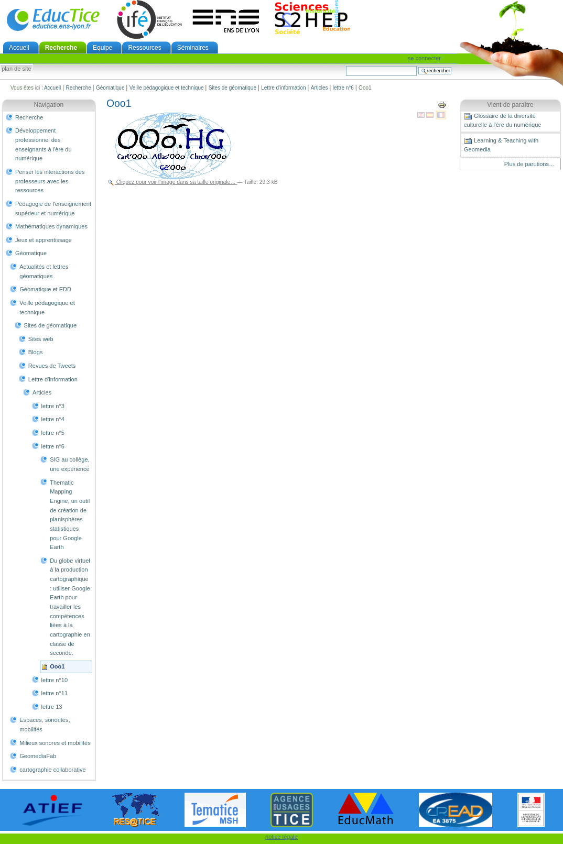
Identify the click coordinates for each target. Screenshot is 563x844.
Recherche (61, 47)
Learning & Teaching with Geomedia (501, 144)
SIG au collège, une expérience (69, 464)
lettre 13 (51, 707)
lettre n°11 (54, 693)
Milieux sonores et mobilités (55, 743)
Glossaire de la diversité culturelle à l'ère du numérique (502, 120)
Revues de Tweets (52, 366)
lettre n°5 (52, 433)
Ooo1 (57, 666)
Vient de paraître (510, 104)
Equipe (102, 47)
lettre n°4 (52, 419)
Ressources (144, 47)
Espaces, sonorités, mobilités (44, 724)
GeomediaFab (37, 756)
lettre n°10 (54, 680)
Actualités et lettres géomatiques (43, 271)
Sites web (40, 339)
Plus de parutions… (529, 164)
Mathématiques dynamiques (51, 226)
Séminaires (193, 47)
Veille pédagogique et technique (166, 88)
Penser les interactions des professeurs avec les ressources (49, 181)
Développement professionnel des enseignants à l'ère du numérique (43, 144)
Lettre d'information (283, 88)
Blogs (35, 352)
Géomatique (110, 88)
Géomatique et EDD (45, 289)
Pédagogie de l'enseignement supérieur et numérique (53, 208)
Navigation (49, 104)
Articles (319, 88)
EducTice (53, 19)
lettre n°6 (343, 88)
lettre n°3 (52, 406)
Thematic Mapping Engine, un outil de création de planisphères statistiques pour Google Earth (70, 515)
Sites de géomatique (232, 88)
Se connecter (424, 58)
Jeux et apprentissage (43, 240)
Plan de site (16, 69)
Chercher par (345, 65)
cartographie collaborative (52, 769)
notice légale (281, 837)
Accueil (19, 47)
